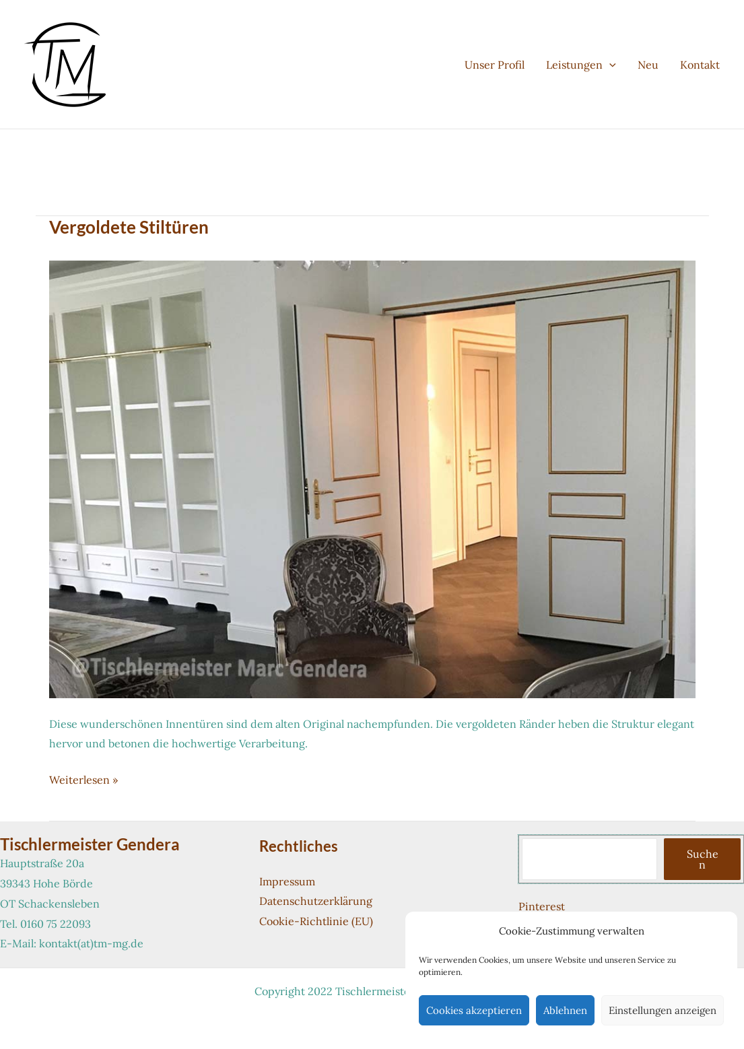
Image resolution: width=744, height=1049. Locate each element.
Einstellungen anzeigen (662, 1010)
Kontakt (700, 64)
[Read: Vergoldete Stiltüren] (372, 478)
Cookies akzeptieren (474, 1010)
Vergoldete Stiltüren (129, 227)
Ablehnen (565, 1010)
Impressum (287, 881)
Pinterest (541, 906)
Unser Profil (495, 64)
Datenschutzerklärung (315, 901)
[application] (609, 65)
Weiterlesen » (83, 780)
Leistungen (581, 65)
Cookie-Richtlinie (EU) (316, 921)
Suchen (702, 859)
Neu (648, 64)
